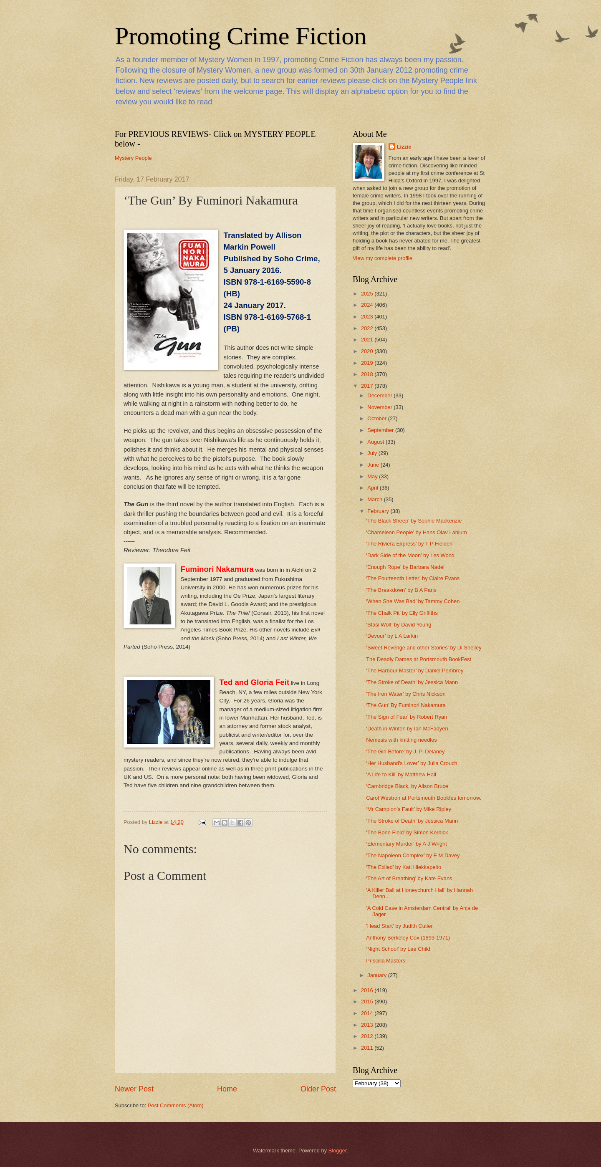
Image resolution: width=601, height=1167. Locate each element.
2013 (367, 1025)
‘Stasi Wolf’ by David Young (398, 624)
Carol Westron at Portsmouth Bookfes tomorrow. (423, 798)
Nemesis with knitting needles (401, 740)
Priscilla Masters (385, 960)
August (376, 442)
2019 (367, 363)
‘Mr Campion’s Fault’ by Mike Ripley (408, 809)
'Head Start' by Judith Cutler (399, 926)
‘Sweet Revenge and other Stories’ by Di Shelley (424, 647)
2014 (367, 1013)
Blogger (337, 1150)
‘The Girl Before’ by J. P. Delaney (405, 751)
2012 (367, 1036)
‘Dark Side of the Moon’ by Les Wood (410, 555)
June (374, 465)
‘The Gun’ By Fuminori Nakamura (406, 705)
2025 (367, 293)
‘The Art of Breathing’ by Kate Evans (409, 878)
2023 (367, 316)
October (377, 418)
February (378, 511)
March (375, 499)
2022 (367, 328)
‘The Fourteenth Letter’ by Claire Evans (413, 578)
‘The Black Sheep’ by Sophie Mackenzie (414, 521)
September (381, 430)
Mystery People (133, 158)
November (380, 407)
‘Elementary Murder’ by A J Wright (406, 844)
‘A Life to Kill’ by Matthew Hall (401, 774)
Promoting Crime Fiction (240, 36)
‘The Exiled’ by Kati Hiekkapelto (403, 867)
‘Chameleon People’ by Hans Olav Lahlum (416, 532)
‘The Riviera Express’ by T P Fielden (409, 544)
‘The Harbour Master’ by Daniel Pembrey (414, 670)
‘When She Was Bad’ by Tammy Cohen (413, 601)
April (373, 488)
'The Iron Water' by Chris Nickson (405, 694)
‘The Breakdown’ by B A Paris (401, 590)
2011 (367, 1048)
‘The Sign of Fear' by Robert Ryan (406, 717)
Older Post (318, 1089)
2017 (367, 386)
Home (227, 1089)
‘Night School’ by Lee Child (398, 949)
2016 (367, 990)
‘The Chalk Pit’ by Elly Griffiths (402, 613)
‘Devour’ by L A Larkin (392, 636)
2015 (367, 1001)
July (372, 453)
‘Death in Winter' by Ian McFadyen (407, 728)
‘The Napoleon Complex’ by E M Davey (413, 855)
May (373, 476)
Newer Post (134, 1089)
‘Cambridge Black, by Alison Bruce (407, 786)
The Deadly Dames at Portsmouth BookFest (418, 659)
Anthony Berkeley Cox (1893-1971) (408, 938)
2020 (367, 351)
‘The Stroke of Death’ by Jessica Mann (412, 682)
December (380, 395)
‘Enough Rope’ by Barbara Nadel (405, 567)
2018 (367, 374)
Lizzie (404, 147)
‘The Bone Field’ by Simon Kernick (407, 832)
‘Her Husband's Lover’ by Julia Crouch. (412, 763)
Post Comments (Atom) (176, 1105)
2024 (367, 305)
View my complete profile (382, 258)
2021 (367, 339)
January (377, 975)
